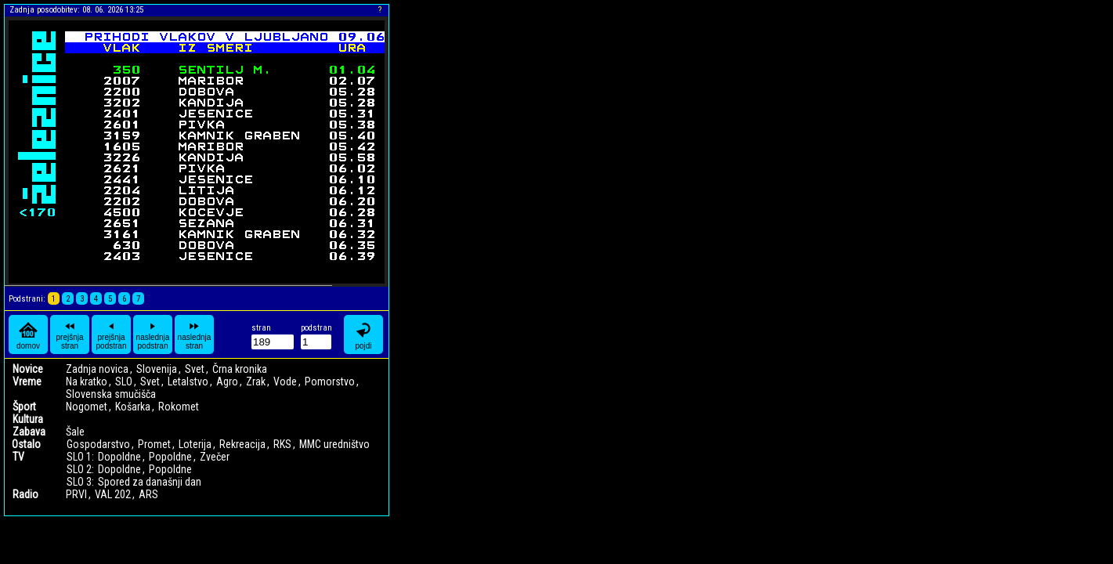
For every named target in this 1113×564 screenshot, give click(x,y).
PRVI (76, 494)
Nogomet (86, 406)
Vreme (27, 381)
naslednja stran (194, 334)
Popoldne (170, 456)
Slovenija (156, 369)
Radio (25, 494)
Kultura (27, 419)
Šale (75, 431)
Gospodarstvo (98, 444)
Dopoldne (119, 456)
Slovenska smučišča (111, 394)
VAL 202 (113, 494)
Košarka (132, 406)
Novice (27, 369)
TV (18, 456)
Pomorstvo (330, 381)
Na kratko (86, 381)
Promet (154, 444)
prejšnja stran (69, 334)
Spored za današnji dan (149, 481)
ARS (148, 494)
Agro (227, 381)
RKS (282, 444)
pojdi (363, 335)
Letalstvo (188, 381)
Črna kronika (239, 369)
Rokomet (178, 406)
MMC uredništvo (334, 444)
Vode (285, 381)
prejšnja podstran (111, 334)
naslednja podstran (153, 334)
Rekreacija (242, 444)
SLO (123, 381)
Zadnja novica (97, 369)
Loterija (195, 444)
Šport (24, 406)
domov (28, 335)
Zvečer (214, 456)
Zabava (29, 431)
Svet (194, 369)
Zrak (256, 381)
